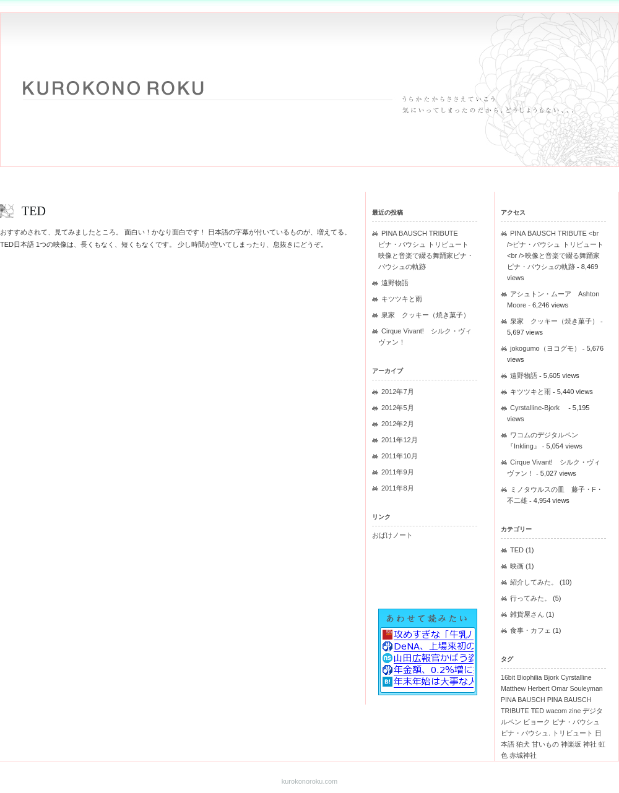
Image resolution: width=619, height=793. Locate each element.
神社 (590, 744)
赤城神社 (523, 755)
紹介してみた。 (534, 582)
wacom (556, 710)
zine (575, 710)
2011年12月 (399, 440)
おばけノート (392, 535)
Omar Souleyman (577, 688)
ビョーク (536, 722)
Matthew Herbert (525, 688)
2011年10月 (399, 456)
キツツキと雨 (401, 298)
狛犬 (523, 744)
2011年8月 (397, 488)
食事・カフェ (530, 630)
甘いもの (545, 744)
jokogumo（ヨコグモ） (545, 348)
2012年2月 (397, 423)
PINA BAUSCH (523, 699)
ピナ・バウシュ (576, 722)
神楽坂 (571, 744)
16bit (508, 677)
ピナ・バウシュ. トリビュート (547, 733)
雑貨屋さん (527, 614)
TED (34, 211)
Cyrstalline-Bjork (538, 407)
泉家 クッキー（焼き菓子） (425, 315)
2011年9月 (397, 472)
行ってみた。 (530, 598)
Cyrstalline (576, 677)
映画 (517, 566)
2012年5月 (397, 407)
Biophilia (529, 677)
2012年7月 (397, 391)
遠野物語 (395, 282)
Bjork (551, 677)
